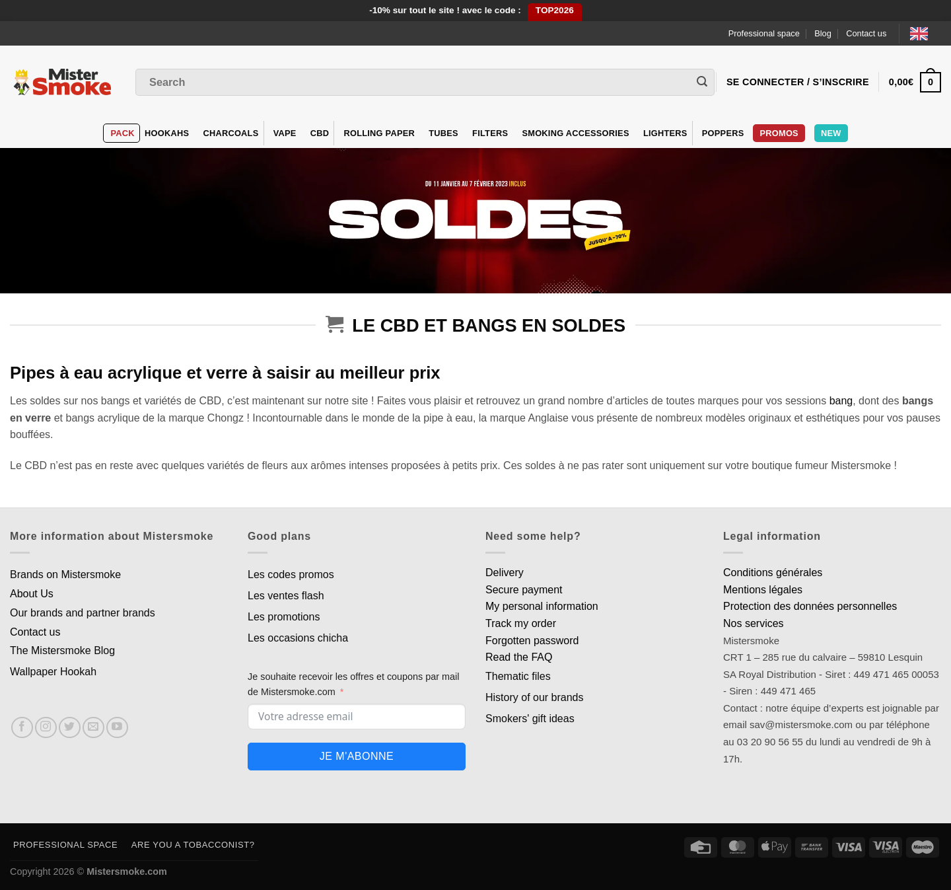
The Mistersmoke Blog (62, 650)
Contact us (866, 33)
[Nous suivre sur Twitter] (70, 728)
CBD (320, 133)
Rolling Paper (379, 133)
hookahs (167, 133)
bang (841, 400)
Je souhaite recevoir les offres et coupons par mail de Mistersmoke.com (354, 684)
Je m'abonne (357, 756)
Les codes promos (291, 574)
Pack (122, 133)
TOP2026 (555, 10)
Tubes (443, 133)
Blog (822, 33)
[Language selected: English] (925, 33)
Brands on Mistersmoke (65, 574)
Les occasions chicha (298, 638)
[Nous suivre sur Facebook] (22, 728)
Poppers (723, 133)
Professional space (764, 33)
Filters (490, 133)
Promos (778, 133)
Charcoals (230, 133)
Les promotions (284, 616)
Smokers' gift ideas (530, 718)
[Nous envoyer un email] (93, 728)
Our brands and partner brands (82, 612)
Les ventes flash (286, 595)
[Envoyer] (702, 82)
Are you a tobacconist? (193, 845)
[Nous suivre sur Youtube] (117, 728)
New (831, 133)
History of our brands (534, 697)
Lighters (665, 133)
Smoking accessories (575, 133)
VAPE (285, 133)
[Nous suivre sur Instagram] (46, 728)
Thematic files (518, 676)
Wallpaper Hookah (53, 671)
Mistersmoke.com (127, 871)
